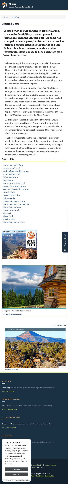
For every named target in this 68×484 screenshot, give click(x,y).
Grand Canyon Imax (12, 207)
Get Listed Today (9, 427)
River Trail (8, 216)
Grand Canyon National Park (21, 7)
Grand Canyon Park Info (14, 222)
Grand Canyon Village (13, 165)
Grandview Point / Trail (14, 183)
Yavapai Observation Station (16, 189)
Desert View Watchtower (15, 186)
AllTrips (12, 4)
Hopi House (8, 180)
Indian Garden (9, 198)
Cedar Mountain (10, 177)
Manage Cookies (50, 465)
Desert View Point (11, 195)
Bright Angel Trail (11, 168)
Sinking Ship (9, 219)
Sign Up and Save (9, 409)
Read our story (8, 391)
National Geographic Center (16, 171)
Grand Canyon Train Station (16, 204)
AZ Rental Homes (11, 369)
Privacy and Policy (36, 465)
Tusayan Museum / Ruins (14, 201)
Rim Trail (7, 213)
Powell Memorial (11, 210)
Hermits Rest (9, 192)
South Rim (15, 17)
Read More (22, 56)
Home (6, 17)
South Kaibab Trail (11, 174)
